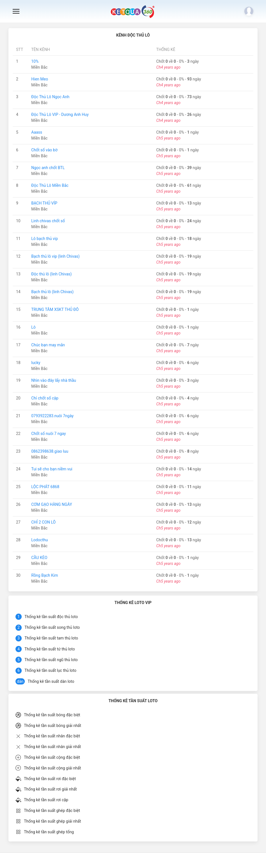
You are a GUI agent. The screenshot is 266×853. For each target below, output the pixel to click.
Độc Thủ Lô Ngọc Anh (50, 97)
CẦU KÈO (39, 557)
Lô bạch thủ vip (44, 238)
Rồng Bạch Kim (44, 575)
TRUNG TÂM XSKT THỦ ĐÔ (55, 309)
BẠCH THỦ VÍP (44, 203)
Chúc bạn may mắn (48, 345)
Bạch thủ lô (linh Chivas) (52, 291)
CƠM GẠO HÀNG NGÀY (51, 504)
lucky (35, 362)
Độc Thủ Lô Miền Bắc (49, 185)
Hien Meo (39, 79)
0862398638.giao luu (49, 451)
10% (35, 61)
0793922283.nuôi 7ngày (52, 416)
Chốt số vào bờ (44, 150)
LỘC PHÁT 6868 (45, 486)
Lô (33, 327)
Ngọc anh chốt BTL (48, 167)
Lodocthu (39, 540)
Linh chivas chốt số (48, 221)
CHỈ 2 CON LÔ (43, 522)
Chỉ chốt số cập (44, 398)
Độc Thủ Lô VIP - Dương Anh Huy (60, 114)
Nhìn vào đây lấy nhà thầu (53, 380)
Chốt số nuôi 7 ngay (48, 433)
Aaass (36, 132)
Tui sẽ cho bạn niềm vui (51, 469)
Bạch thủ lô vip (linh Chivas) (55, 256)
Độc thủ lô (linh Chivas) (51, 274)
